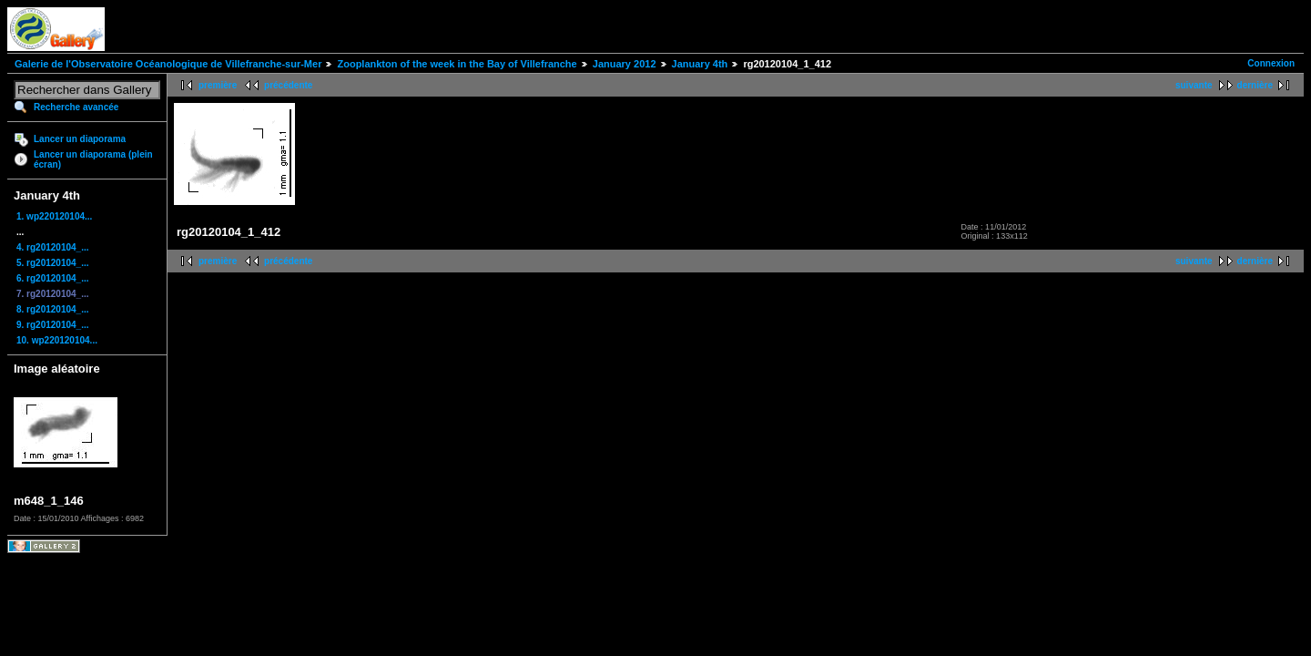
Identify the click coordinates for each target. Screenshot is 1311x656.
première (217, 85)
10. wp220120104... (56, 340)
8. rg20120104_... (52, 309)
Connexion (1271, 63)
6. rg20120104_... (52, 278)
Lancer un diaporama (80, 139)
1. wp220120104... (54, 216)
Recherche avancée (76, 107)
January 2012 (624, 63)
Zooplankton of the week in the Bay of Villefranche (456, 63)
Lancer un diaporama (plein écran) (93, 159)
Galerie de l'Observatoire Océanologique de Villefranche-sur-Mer (168, 63)
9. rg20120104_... (52, 325)
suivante (1194, 85)
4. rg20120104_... (52, 247)
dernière (1255, 85)
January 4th (700, 63)
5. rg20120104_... (52, 263)
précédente (288, 85)
